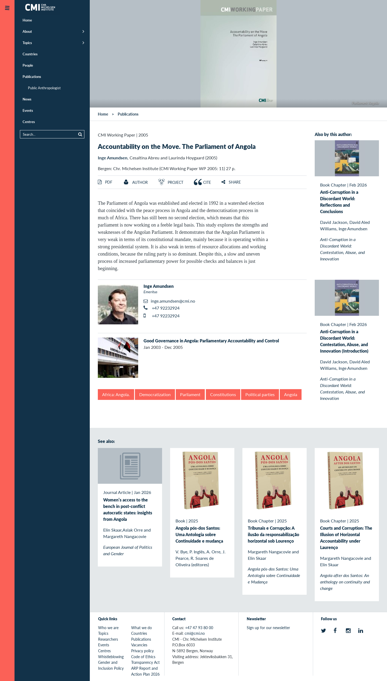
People (28, 65)
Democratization (155, 394)
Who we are (108, 627)
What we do (141, 627)
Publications (32, 76)
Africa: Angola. (116, 394)
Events (28, 110)
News (27, 99)
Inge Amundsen (112, 158)
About (27, 31)
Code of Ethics (143, 656)
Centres (29, 121)
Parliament (190, 394)
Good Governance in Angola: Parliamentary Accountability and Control (211, 341)
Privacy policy (142, 650)
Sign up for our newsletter (268, 627)
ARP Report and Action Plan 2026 (145, 671)
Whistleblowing (111, 656)
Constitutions (223, 394)
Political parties (260, 394)
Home (27, 20)
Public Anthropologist (44, 87)
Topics (27, 42)
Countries (30, 53)
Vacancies (139, 644)
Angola (290, 394)
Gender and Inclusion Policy (111, 665)
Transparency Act (145, 662)
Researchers (108, 639)
